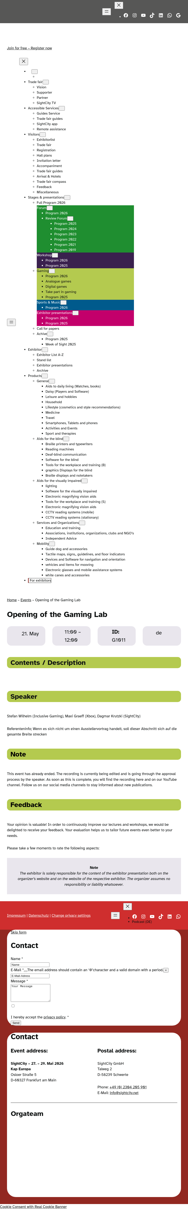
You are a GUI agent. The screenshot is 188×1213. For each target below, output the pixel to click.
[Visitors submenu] (43, 134)
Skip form (18, 932)
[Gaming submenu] (52, 271)
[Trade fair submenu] (46, 82)
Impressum (16, 915)
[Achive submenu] (50, 334)
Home (12, 600)
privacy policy (54, 1020)
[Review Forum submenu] (70, 218)
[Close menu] (118, 5)
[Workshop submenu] (55, 255)
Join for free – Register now (29, 48)
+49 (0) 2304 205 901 (128, 1090)
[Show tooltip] (25, 971)
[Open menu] (106, 11)
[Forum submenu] (50, 208)
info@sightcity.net (124, 1096)
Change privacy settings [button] (71, 915)
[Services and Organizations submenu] (82, 523)
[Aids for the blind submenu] (66, 439)
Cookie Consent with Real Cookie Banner (33, 1210)
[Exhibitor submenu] (45, 349)
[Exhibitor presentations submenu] (75, 313)
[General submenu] (52, 381)
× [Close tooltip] (166, 970)
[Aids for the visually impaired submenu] (84, 481)
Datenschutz (39, 915)
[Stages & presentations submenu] (67, 197)
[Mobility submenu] (52, 544)
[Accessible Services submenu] (62, 108)
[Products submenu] (45, 376)
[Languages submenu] (35, 71)
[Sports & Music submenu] (63, 302)
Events (26, 600)
